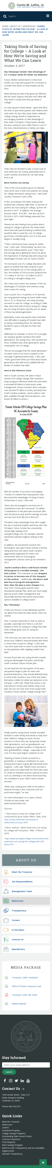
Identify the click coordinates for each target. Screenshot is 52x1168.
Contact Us (13, 939)
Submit (9, 1072)
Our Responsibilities (18, 881)
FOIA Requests (8, 1142)
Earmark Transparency (12, 1154)
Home (5, 26)
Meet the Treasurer (17, 872)
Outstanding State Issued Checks (17, 1136)
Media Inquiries (15, 1003)
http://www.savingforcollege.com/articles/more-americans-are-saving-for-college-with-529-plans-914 (26, 841)
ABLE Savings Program (12, 1145)
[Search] (19, 16)
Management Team (17, 891)
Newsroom (29, 26)
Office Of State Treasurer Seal (23, 986)
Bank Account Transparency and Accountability (23, 1148)
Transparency (14, 910)
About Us (15, 26)
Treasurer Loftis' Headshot (21, 977)
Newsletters (14, 949)
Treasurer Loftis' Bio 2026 (21, 995)
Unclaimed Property (11, 1130)
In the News (13, 929)
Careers (11, 920)
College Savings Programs (14, 1133)
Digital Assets (8, 1151)
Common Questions (11, 1139)
